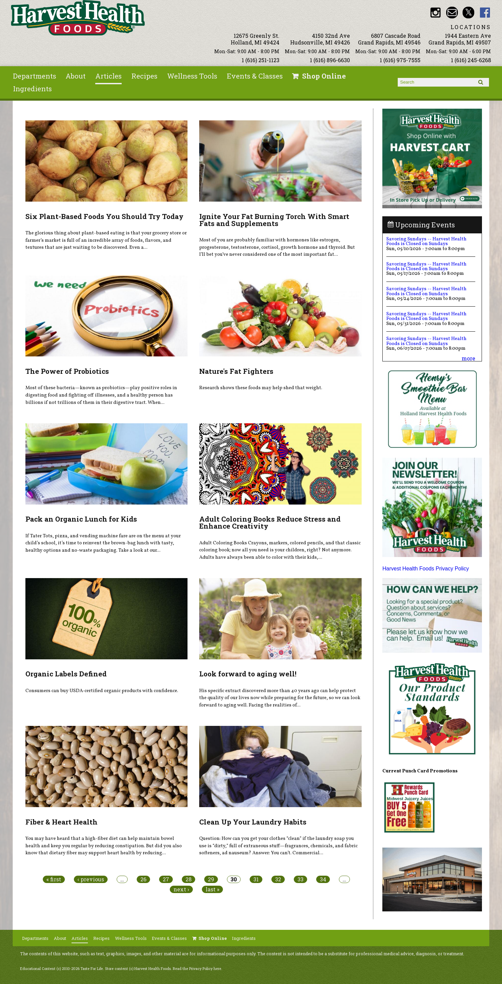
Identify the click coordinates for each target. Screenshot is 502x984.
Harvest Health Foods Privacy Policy (425, 568)
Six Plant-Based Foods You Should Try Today (104, 216)
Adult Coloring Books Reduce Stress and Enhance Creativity (270, 522)
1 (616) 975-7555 (400, 60)
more (468, 358)
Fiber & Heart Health (61, 822)
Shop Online (324, 76)
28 (188, 879)
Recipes (144, 76)
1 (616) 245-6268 (471, 60)
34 (323, 879)
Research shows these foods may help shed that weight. (260, 388)
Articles (108, 76)
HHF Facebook (485, 12)
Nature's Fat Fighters (236, 371)
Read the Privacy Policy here (197, 968)
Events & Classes (255, 76)
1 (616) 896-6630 (330, 60)
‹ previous (91, 879)
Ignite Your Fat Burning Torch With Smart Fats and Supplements (274, 220)
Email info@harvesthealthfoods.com (452, 12)
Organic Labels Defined (66, 673)
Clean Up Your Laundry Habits (252, 822)
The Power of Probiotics (67, 371)
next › (181, 889)
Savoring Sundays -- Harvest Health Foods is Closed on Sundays (426, 241)
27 (166, 879)
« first (53, 879)
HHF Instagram (435, 12)
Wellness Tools (192, 76)
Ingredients (32, 88)
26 (143, 879)
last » (212, 889)
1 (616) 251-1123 (260, 60)
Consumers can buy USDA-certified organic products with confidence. (101, 690)
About (76, 76)
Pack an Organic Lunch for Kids (81, 519)
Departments (34, 76)
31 (256, 879)
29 (211, 879)
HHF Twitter (468, 12)
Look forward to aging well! (247, 673)
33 (300, 879)
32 (278, 879)
